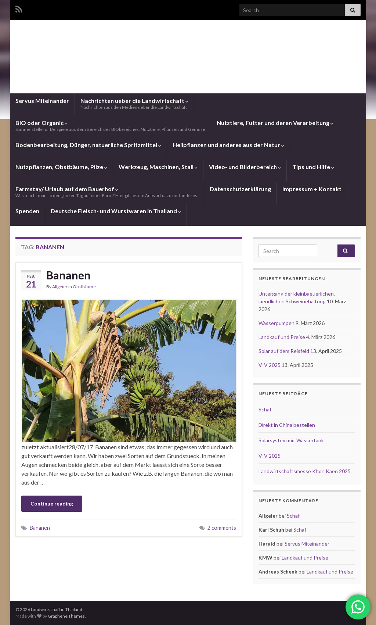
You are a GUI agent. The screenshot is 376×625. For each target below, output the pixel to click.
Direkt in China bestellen (286, 425)
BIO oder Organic (110, 125)
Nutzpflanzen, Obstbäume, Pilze (61, 166)
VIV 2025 (270, 365)
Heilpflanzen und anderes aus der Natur (228, 144)
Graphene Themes (66, 616)
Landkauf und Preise (282, 337)
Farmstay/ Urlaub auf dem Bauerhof (106, 191)
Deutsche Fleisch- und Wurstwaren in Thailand (116, 210)
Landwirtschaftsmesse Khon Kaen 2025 (304, 471)
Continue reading (51, 503)
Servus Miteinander (42, 100)
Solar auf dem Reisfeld (284, 351)
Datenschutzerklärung (240, 188)
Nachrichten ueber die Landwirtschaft (134, 103)
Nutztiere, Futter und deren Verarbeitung (275, 122)
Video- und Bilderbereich (245, 166)
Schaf (264, 409)
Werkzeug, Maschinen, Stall (158, 166)
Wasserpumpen (277, 323)
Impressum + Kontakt (311, 188)
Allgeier (60, 286)
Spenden (27, 210)
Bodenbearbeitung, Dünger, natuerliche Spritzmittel (88, 144)
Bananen (68, 275)
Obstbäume (84, 286)
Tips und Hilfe (313, 166)
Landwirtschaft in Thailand (188, 64)
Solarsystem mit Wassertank (291, 440)
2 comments (221, 528)
